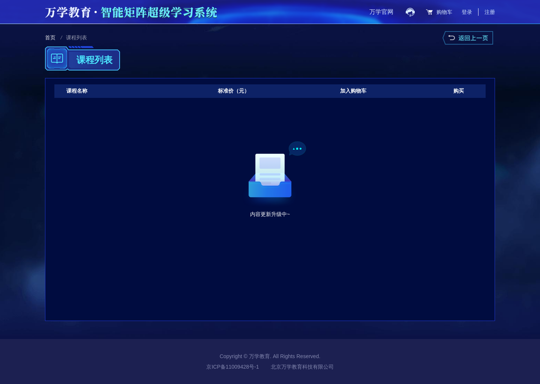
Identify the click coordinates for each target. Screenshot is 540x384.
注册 (489, 12)
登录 (467, 12)
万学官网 (381, 12)
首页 (50, 37)
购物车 (444, 12)
